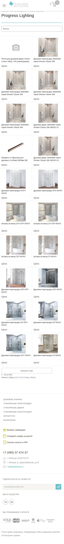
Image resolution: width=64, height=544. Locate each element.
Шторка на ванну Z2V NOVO (13, 259)
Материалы (9, 423)
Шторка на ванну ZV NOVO (45, 259)
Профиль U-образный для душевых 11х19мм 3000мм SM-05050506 (14, 163)
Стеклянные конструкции (17, 415)
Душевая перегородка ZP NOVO (47, 325)
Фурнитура (9, 419)
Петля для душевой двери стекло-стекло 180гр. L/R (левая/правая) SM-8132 (15, 64)
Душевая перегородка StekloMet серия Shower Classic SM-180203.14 (15, 130)
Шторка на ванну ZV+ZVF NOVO (47, 226)
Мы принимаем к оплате (16, 515)
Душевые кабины (12, 402)
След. (26, 380)
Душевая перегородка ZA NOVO (47, 358)
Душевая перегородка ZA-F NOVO (15, 358)
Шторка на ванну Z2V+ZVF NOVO (15, 226)
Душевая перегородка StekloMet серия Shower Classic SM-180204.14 (47, 97)
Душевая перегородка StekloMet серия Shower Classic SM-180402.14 (47, 64)
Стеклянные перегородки (17, 406)
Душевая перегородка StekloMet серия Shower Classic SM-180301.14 (15, 97)
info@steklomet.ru (15, 469)
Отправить (58, 489)
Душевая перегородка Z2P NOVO (48, 292)
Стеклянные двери (13, 410)
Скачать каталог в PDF (17, 445)
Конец (33, 380)
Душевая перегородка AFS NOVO (48, 193)
